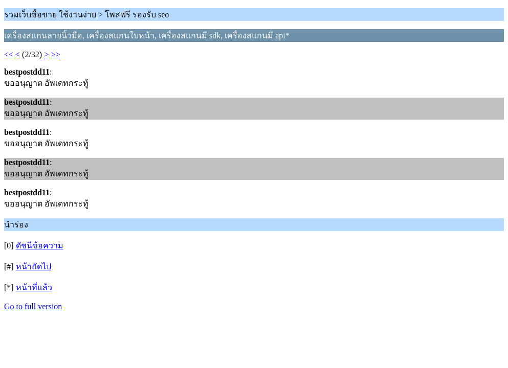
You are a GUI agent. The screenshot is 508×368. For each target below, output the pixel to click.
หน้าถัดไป (33, 266)
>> (55, 54)
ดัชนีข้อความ (39, 245)
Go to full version (33, 306)
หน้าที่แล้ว (34, 287)
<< (8, 54)
